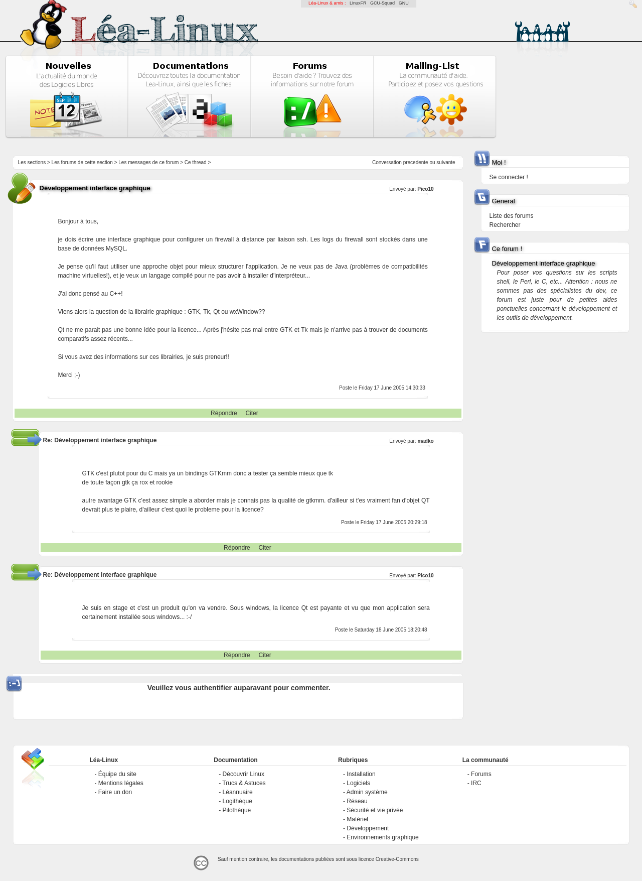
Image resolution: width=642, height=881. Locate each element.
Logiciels (358, 783)
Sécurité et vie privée (375, 810)
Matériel (357, 819)
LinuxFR (358, 3)
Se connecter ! (508, 177)
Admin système (367, 792)
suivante (445, 162)
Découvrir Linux (243, 774)
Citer (251, 413)
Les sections (32, 162)
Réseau (357, 801)
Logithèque (237, 801)
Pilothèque (237, 810)
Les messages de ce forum (148, 162)
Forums (481, 774)
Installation (361, 774)
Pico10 (425, 189)
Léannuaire (238, 792)
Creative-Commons (397, 859)
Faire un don (115, 792)
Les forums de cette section (82, 162)
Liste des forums (511, 215)
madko (425, 441)
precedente (415, 162)
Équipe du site (117, 774)
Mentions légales (120, 783)
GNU (404, 3)
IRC (476, 783)
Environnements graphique (382, 837)
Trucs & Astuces (243, 783)
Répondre (224, 413)
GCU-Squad (382, 3)
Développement (368, 828)
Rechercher (504, 224)
